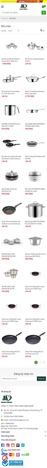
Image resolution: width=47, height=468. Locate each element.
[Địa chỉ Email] (23, 378)
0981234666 (18, 416)
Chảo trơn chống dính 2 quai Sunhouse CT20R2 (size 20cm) (34, 289)
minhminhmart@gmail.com (19, 420)
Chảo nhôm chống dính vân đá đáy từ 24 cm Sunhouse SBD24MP (11, 224)
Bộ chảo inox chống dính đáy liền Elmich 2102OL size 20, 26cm (11, 159)
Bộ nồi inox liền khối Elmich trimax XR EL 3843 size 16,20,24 (11, 61)
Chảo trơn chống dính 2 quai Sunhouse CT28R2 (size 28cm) (11, 321)
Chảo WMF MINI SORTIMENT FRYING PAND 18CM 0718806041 (35, 126)
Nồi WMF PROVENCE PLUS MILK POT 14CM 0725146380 (11, 126)
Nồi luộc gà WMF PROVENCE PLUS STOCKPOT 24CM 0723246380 (35, 224)
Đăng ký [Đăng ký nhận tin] (41, 379)
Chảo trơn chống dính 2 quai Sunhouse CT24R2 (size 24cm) (34, 321)
